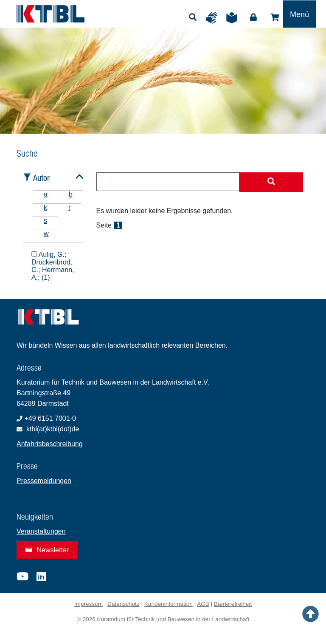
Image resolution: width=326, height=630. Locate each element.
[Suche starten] (271, 182)
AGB (203, 604)
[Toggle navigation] (299, 14)
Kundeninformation (168, 604)
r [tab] (69, 207)
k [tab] (45, 207)
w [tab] (46, 233)
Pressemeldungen (44, 480)
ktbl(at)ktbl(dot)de (52, 429)
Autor (41, 178)
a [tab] (46, 194)
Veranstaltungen (41, 531)
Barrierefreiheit (233, 604)
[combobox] (168, 181)
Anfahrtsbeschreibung (50, 443)
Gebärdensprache (213, 17)
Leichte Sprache (233, 17)
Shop (274, 17)
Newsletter (47, 550)
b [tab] (71, 194)
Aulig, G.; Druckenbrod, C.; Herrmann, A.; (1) (52, 266)
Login (253, 17)
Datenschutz (123, 604)
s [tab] (45, 220)
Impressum (88, 604)
